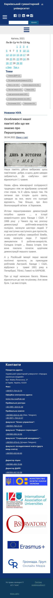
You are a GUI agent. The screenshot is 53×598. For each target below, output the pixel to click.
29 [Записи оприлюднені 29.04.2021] (18, 63)
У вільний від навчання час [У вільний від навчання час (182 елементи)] (19, 99)
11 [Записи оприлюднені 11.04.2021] (28, 51)
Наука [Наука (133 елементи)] (30, 89)
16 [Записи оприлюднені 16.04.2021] (21, 55)
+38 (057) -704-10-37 (14, 418)
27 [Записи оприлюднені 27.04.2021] (11, 63)
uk (42, 4)
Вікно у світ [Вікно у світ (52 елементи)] (13, 85)
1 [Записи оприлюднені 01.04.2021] (17, 47)
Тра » (16, 67)
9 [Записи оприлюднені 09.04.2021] (20, 51)
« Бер (9, 67)
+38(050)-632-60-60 (14, 453)
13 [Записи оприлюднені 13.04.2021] (11, 55)
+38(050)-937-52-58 (14, 472)
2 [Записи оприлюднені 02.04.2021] (20, 47)
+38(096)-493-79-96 (14, 464)
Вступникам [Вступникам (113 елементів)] (14, 103)
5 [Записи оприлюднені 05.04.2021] (6, 51)
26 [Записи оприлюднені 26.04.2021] (7, 63)
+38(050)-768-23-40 (14, 426)
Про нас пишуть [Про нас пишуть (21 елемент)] (15, 89)
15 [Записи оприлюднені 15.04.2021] (18, 55)
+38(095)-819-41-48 (14, 415)
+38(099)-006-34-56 (14, 434)
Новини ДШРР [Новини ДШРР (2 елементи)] (14, 75)
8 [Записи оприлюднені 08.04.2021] (17, 51)
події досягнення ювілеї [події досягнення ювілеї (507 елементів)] (18, 94)
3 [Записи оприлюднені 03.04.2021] (23, 47)
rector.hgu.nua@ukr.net (15, 399)
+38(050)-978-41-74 (14, 442)
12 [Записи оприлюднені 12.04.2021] (7, 55)
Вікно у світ (22, 137)
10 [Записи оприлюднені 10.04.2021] (24, 51)
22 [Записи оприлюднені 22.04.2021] (18, 59)
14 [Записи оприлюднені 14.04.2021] (14, 55)
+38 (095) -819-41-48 (14, 407)
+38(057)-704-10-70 (14, 391)
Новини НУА (12, 112)
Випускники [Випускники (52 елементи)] (29, 103)
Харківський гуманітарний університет (21, 6)
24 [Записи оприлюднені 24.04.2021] (24, 59)
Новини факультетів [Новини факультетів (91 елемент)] (31, 85)
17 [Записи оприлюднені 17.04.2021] (24, 55)
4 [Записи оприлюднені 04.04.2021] (27, 47)
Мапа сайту (14, 594)
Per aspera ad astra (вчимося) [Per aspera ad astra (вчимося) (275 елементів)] (19, 80)
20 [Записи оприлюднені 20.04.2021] (11, 59)
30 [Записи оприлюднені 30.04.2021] (21, 63)
